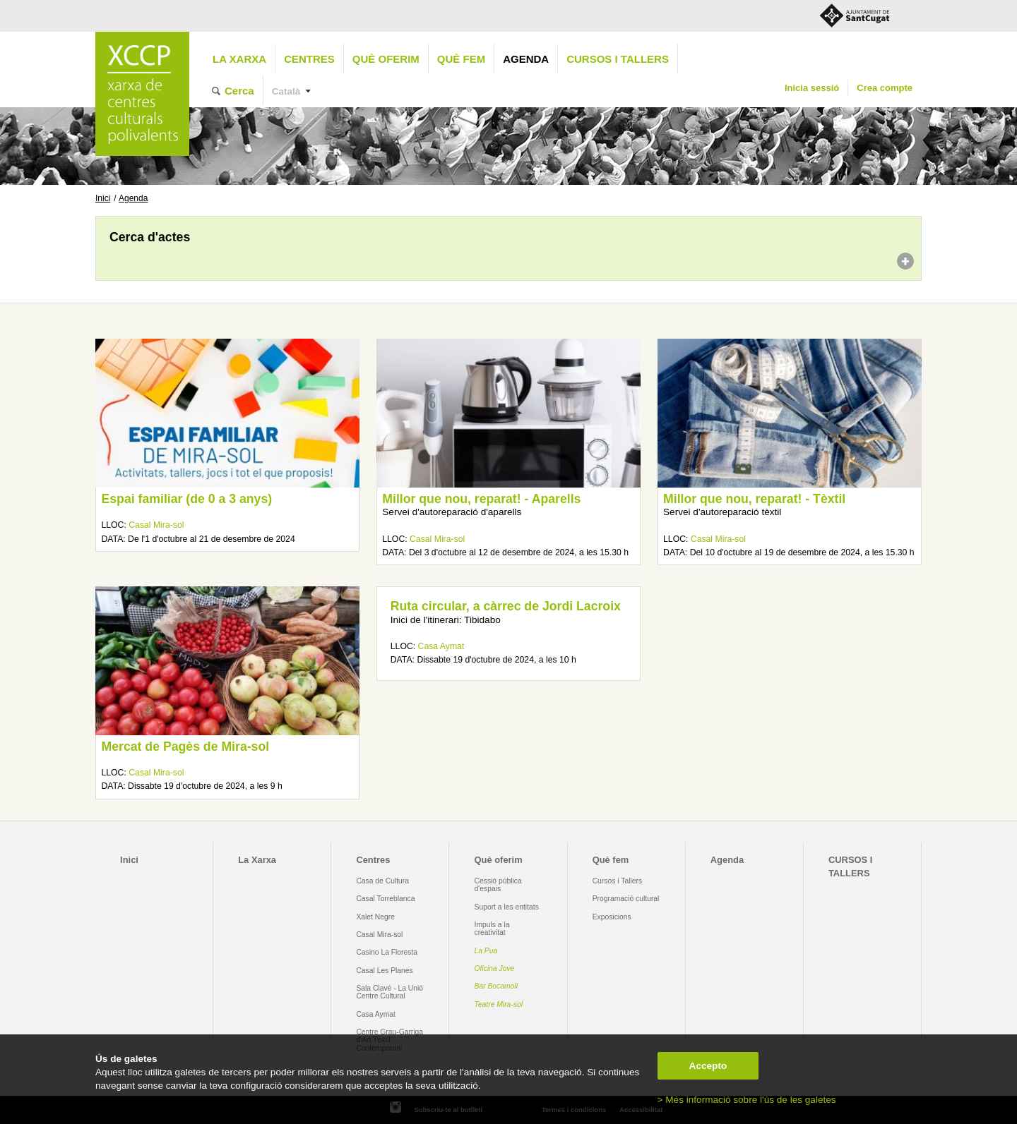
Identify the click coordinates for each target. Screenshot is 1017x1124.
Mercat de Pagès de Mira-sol (185, 746)
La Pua (486, 951)
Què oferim (386, 59)
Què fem (461, 59)
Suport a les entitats (507, 907)
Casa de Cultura (382, 881)
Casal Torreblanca (385, 898)
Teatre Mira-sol (499, 1004)
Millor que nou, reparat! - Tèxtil (754, 499)
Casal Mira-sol (156, 525)
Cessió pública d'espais (498, 885)
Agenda (526, 59)
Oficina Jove (495, 968)
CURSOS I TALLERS (617, 59)
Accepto (708, 1065)
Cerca (239, 91)
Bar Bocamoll (496, 986)
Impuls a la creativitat (492, 928)
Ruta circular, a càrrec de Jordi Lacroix (506, 606)
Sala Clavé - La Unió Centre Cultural (389, 992)
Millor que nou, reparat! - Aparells (481, 499)
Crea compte (884, 88)
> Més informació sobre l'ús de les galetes (747, 1099)
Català (286, 91)
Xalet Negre (375, 917)
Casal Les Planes (384, 970)
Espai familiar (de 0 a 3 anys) (186, 499)
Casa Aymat (441, 646)
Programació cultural (626, 898)
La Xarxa (239, 59)
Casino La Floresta (386, 952)
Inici (102, 198)
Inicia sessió (812, 88)
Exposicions (612, 917)
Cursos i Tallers (617, 881)
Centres (309, 59)
